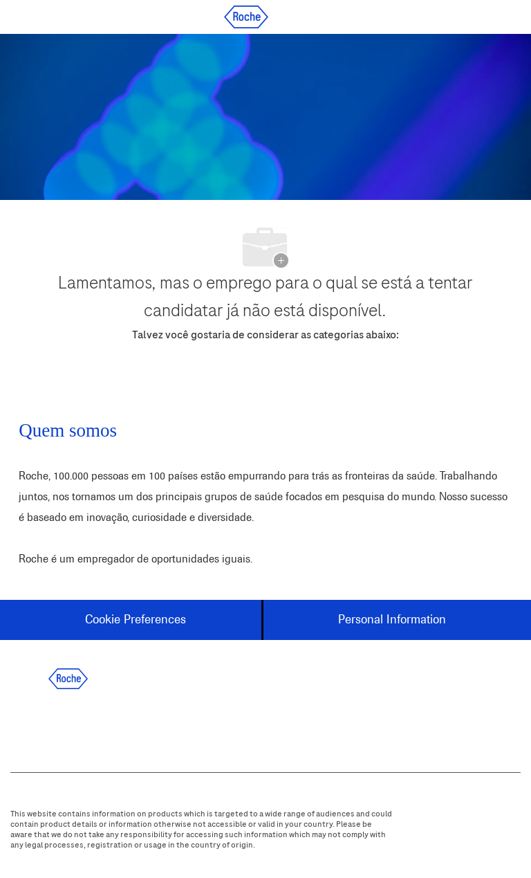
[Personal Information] (392, 619)
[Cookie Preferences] (135, 619)
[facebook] (29, 724)
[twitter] (103, 724)
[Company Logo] (246, 16)
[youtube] (178, 724)
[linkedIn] (66, 724)
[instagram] (141, 724)
